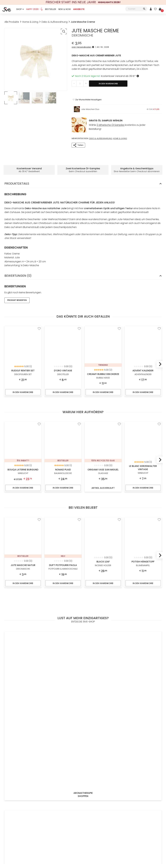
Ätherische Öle (63, 762)
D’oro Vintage (63, 327)
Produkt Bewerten (17, 289)
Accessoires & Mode (103, 625)
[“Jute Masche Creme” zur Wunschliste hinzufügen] (87, 89)
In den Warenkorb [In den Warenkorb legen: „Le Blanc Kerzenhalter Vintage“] (143, 473)
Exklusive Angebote (143, 625)
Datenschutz (95, 818)
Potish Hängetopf (143, 515)
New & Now (64, 9)
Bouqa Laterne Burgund (23, 426)
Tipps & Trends (63, 752)
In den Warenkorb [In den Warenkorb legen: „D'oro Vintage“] (63, 381)
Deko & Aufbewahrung (55, 22)
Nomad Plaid (63, 426)
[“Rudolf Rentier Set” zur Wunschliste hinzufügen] (39, 318)
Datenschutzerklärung (118, 731)
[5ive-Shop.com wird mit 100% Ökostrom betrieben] (144, 795)
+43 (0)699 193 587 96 (146, 760)
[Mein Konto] (150, 9)
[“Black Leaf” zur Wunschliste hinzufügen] (119, 505)
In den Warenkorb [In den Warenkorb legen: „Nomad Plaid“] (63, 473)
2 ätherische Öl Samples (110, 114)
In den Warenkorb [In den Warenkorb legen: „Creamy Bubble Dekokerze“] (103, 381)
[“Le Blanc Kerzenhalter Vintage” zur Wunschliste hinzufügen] (159, 413)
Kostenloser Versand (57, 685)
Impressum (63, 772)
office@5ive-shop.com (147, 764)
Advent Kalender (143, 327)
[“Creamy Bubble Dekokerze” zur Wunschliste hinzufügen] (119, 318)
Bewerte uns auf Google (143, 774)
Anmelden (22, 752)
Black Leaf (103, 515)
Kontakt (63, 777)
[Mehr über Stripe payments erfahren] (152, 820)
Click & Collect (98, 772)
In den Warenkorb (108, 83)
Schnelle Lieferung (100, 757)
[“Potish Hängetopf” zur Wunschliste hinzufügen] (159, 505)
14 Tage (109, 685)
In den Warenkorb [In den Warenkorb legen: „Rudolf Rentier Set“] (23, 381)
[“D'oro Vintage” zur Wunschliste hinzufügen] (79, 318)
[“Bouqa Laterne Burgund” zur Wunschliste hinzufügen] (39, 413)
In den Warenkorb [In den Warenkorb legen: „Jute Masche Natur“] (23, 569)
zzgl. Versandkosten (83, 47)
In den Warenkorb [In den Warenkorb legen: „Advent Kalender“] (143, 381)
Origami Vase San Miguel (103, 426)
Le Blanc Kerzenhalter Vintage (143, 424)
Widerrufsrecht (80, 818)
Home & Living (30, 22)
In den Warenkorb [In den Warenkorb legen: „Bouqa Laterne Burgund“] (23, 473)
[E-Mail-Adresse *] (67, 724)
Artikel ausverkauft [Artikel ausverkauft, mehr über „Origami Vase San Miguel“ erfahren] (103, 474)
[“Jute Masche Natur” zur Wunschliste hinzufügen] (39, 505)
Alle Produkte (11, 22)
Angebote (78, 9)
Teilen (80, 134)
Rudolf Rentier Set (23, 327)
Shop (19, 9)
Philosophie (62, 757)
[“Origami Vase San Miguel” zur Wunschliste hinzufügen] (119, 413)
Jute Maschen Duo (90, 98)
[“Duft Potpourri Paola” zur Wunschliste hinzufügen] (79, 505)
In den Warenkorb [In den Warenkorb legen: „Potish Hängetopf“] (143, 569)
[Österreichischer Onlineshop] (103, 790)
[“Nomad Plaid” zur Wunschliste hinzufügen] (79, 413)
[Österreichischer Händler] (103, 793)
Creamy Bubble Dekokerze (103, 330)
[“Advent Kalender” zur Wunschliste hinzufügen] (159, 318)
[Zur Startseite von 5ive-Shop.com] (15, 820)
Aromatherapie (23, 625)
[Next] (159, 353)
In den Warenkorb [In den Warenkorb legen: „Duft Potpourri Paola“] (63, 569)
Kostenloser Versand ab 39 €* (120, 76)
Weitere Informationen (103, 777)
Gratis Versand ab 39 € (103, 752)
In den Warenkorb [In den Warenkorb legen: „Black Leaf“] (103, 569)
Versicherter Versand (102, 767)
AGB (69, 818)
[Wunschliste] (155, 9)
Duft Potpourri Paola (63, 518)
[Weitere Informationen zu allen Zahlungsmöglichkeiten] (63, 798)
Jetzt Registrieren (29, 757)
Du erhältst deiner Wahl (83, 685)
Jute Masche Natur (23, 518)
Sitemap (107, 818)
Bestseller (50, 9)
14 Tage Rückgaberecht (103, 762)
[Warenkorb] (161, 9)
